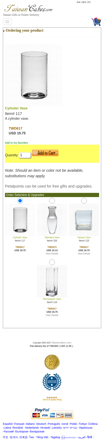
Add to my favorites (16, 142)
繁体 (84, 2)
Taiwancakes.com (61, 342)
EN (89, 2)
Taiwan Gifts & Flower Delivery (21, 14)
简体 (79, 2)
